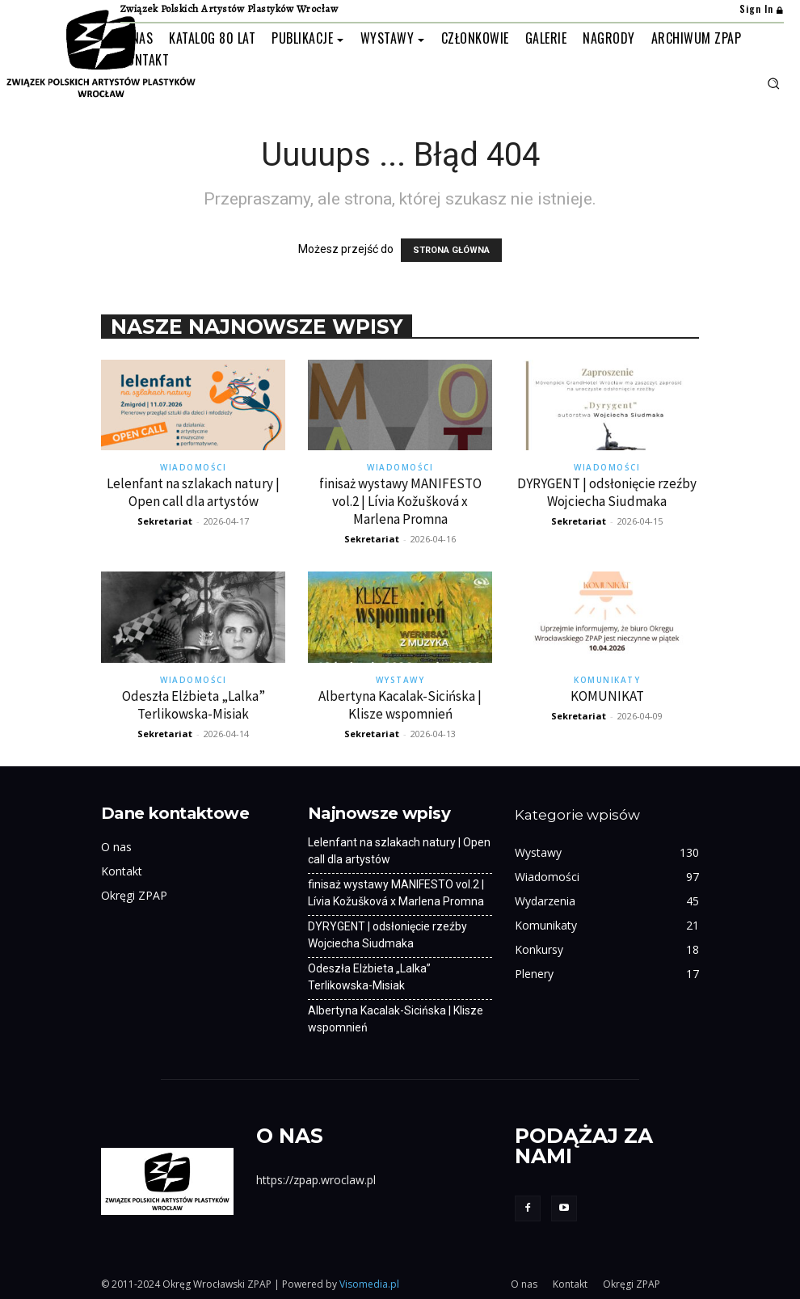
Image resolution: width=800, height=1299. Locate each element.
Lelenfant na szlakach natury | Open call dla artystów (193, 492)
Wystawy (400, 679)
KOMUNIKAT (607, 696)
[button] (773, 83)
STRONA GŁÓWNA (451, 250)
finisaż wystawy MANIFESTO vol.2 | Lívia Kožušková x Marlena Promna (400, 501)
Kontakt (121, 871)
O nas (116, 846)
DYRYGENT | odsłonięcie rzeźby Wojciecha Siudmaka (607, 492)
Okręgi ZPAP (134, 895)
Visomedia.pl (369, 1284)
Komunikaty (607, 679)
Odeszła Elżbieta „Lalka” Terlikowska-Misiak (193, 705)
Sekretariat (164, 521)
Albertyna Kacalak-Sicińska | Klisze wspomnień (400, 705)
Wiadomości (193, 467)
